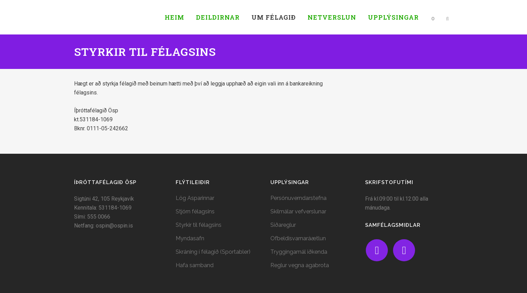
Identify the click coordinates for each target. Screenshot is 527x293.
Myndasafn (190, 238)
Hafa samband (195, 265)
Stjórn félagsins (195, 211)
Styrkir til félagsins (198, 225)
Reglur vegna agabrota (299, 265)
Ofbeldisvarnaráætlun (298, 238)
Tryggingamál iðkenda (298, 252)
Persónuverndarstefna (298, 198)
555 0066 (98, 216)
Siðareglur (283, 225)
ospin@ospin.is (114, 225)
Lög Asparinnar (195, 198)
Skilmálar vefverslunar (298, 211)
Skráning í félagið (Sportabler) (213, 252)
